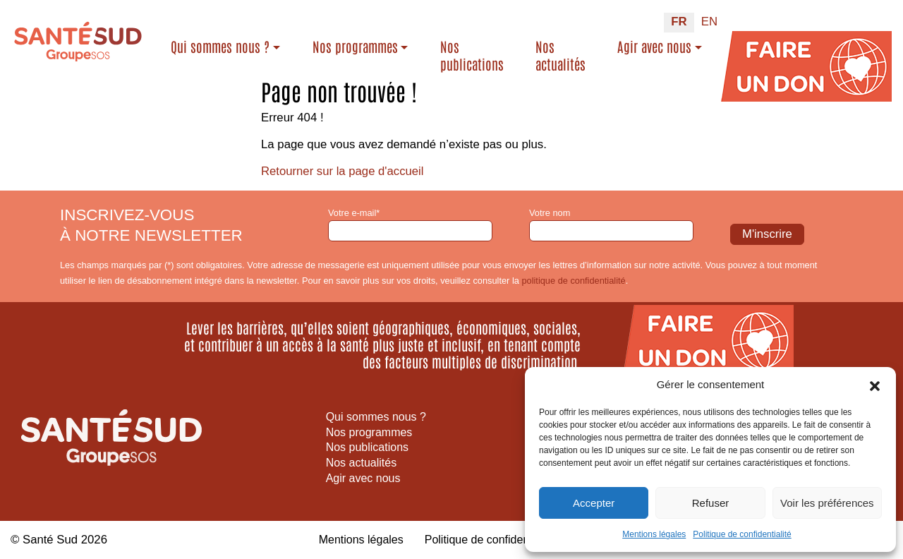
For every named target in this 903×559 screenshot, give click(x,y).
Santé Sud (50, 539)
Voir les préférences (827, 503)
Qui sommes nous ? (220, 46)
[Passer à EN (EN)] (709, 22)
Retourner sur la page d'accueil (343, 171)
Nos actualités (560, 55)
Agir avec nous (654, 46)
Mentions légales (654, 534)
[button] (875, 385)
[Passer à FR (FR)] (678, 22)
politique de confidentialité (573, 280)
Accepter (593, 503)
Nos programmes (355, 46)
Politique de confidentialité (742, 534)
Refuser (710, 503)
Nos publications (472, 55)
